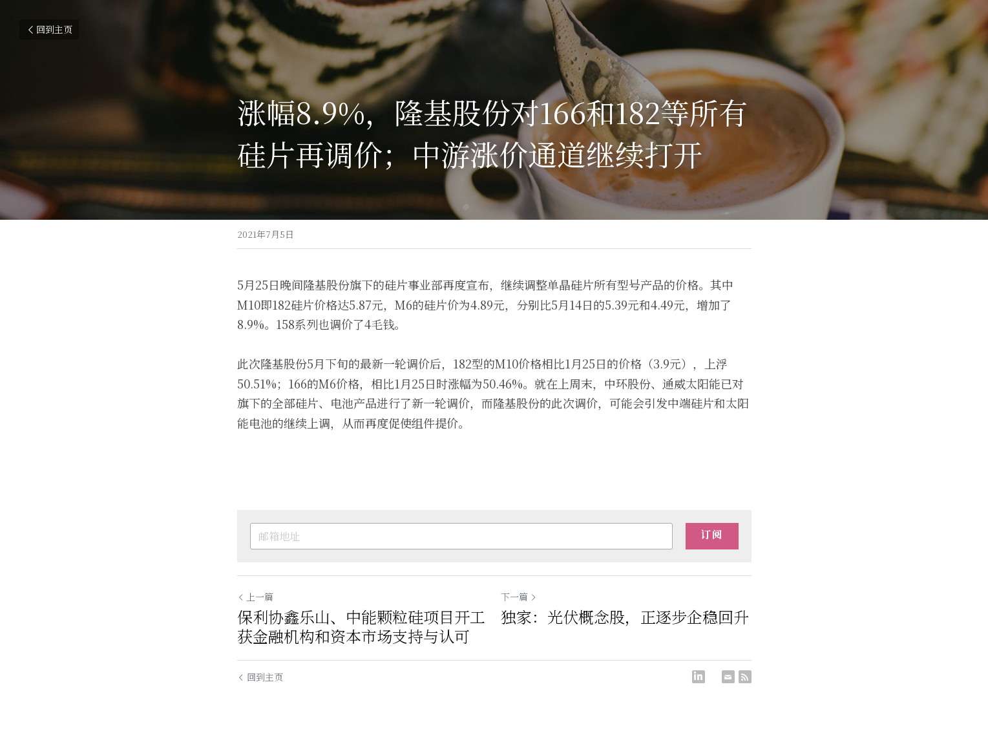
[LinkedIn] (698, 676)
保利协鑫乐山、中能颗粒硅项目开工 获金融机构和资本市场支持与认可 (361, 626)
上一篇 (255, 596)
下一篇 (519, 596)
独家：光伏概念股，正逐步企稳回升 (625, 616)
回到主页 (49, 29)
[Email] (728, 676)
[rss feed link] (745, 676)
